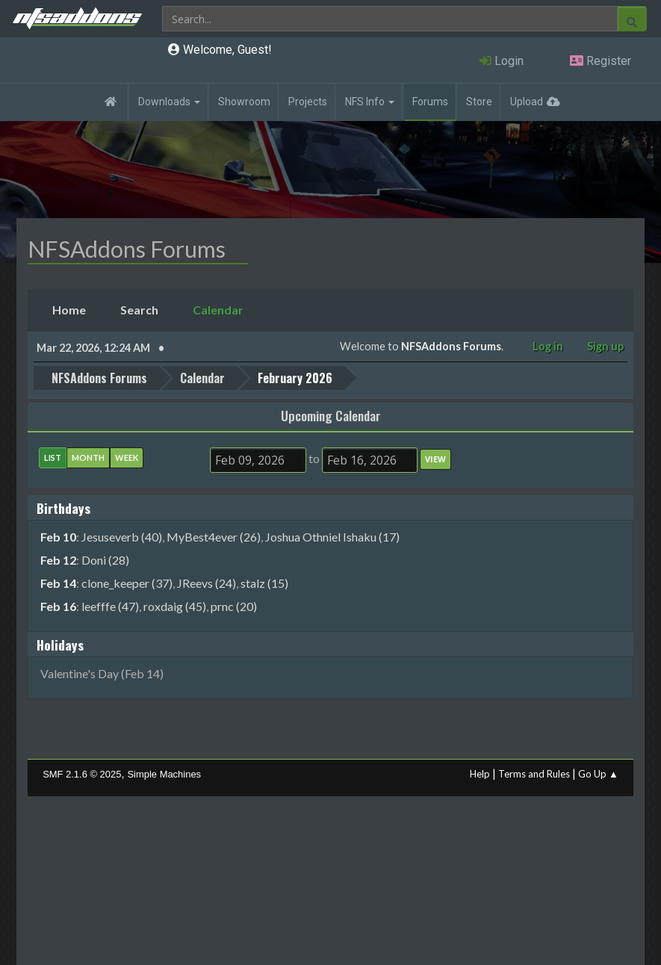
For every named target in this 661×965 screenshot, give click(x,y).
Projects (307, 102)
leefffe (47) (110, 606)
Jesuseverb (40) (121, 537)
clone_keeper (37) (127, 583)
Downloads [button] (169, 102)
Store (479, 102)
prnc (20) (234, 606)
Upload (526, 102)
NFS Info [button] (369, 102)
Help (480, 774)
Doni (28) (105, 560)
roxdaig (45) (174, 606)
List (52, 457)
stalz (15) (264, 583)
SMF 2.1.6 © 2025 (82, 774)
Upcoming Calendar (331, 415)
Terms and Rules (534, 774)
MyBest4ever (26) (214, 537)
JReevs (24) (206, 583)
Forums (430, 102)
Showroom (244, 102)
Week (126, 457)
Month (88, 457)
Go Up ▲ (598, 774)
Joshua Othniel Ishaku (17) (332, 537)
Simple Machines (164, 774)
